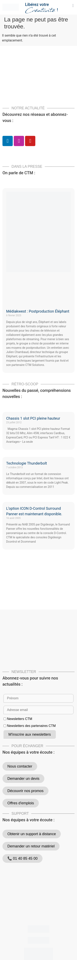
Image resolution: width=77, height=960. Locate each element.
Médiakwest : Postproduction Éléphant (37, 311)
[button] (73, 5)
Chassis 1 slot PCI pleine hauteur (33, 418)
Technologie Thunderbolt (26, 463)
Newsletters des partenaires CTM (31, 726)
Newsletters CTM (19, 719)
